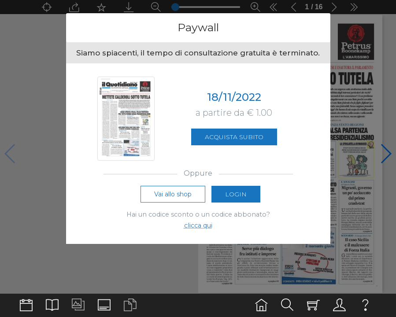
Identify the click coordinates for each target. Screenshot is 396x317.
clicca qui (198, 225)
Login (236, 194)
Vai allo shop (173, 194)
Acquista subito (234, 137)
